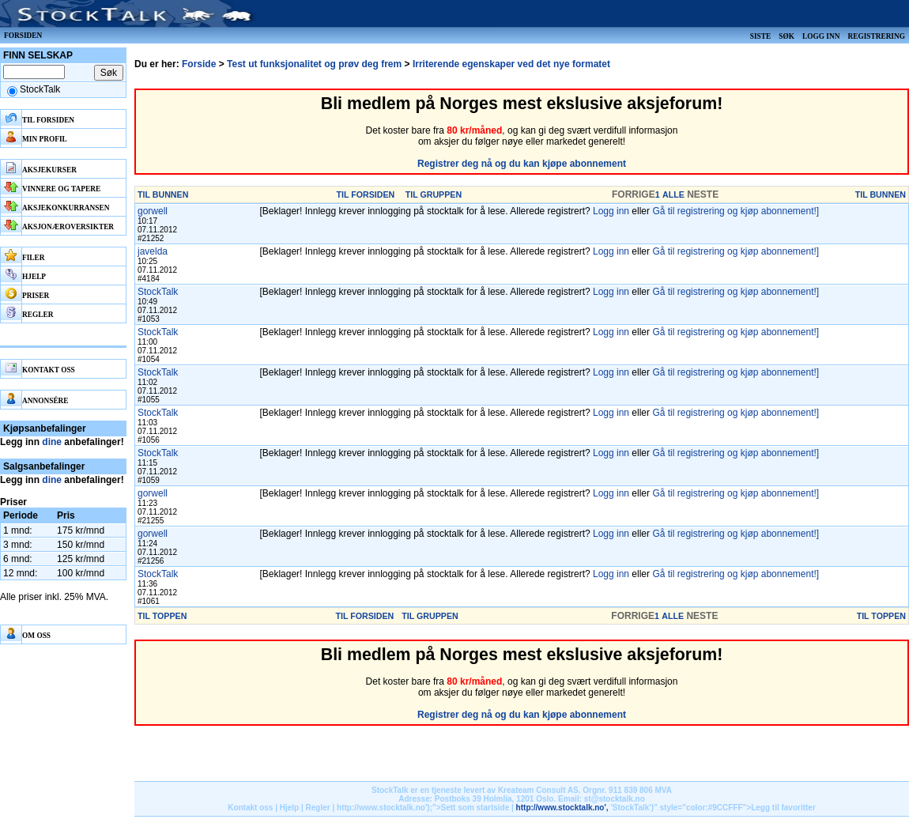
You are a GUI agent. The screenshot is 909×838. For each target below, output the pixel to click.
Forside (199, 64)
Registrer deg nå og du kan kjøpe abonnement (521, 163)
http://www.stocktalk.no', (562, 807)
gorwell (153, 211)
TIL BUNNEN (163, 194)
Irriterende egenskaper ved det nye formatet (511, 64)
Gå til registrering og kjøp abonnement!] (735, 211)
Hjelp (289, 807)
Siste (760, 36)
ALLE (673, 194)
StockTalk (158, 291)
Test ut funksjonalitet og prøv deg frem (314, 64)
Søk (786, 36)
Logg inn (820, 36)
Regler (318, 807)
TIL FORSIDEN (366, 194)
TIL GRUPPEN (433, 194)
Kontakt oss (250, 807)
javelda (153, 251)
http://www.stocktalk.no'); (384, 807)
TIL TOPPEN (162, 616)
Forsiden (23, 36)
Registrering (876, 36)
